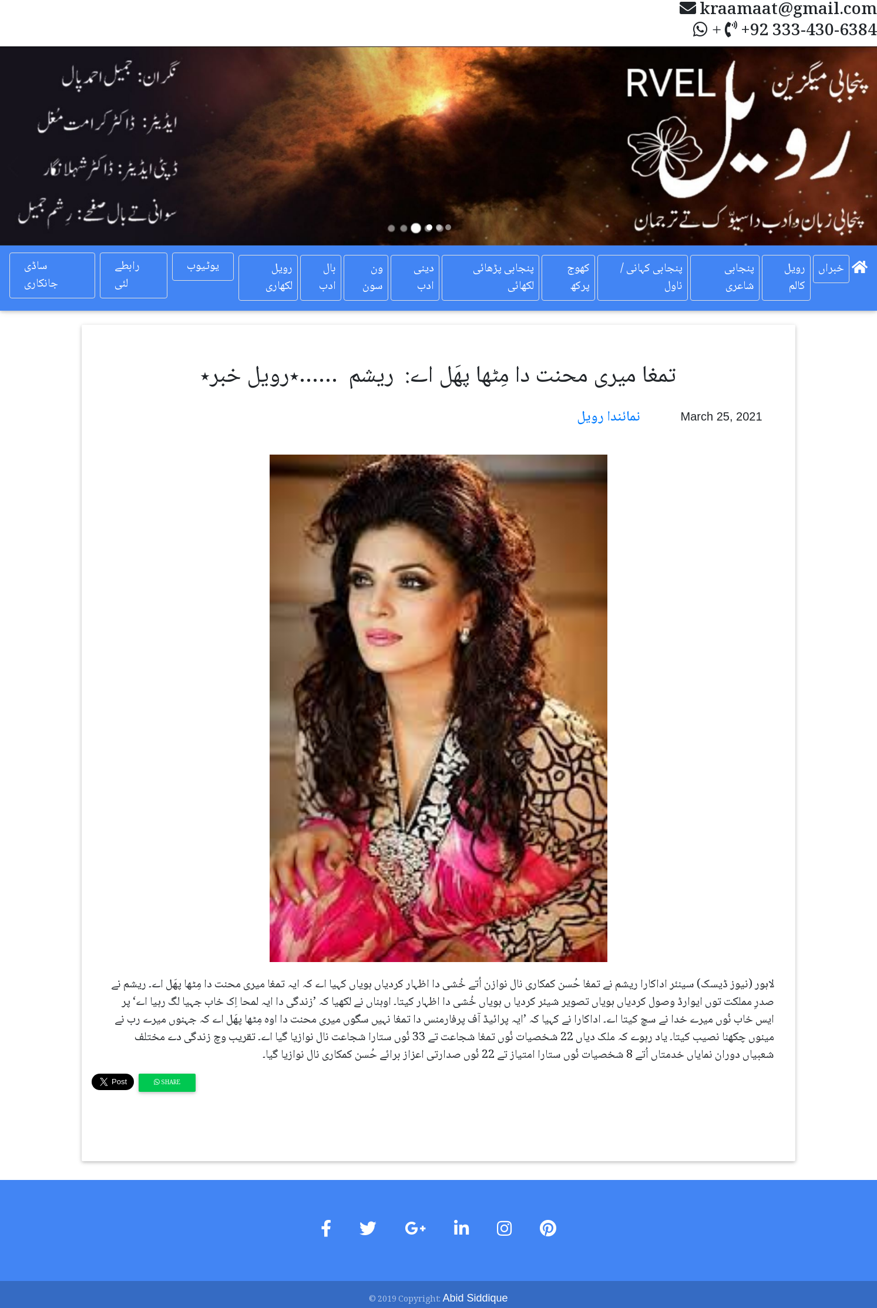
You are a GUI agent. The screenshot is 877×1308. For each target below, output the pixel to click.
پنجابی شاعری (739, 278)
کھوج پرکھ (578, 278)
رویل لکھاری (279, 278)
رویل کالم (794, 278)
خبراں (831, 269)
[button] (66, 146)
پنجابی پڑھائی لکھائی (503, 278)
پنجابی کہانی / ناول (651, 278)
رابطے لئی (127, 275)
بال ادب (327, 278)
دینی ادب (424, 278)
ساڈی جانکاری (41, 275)
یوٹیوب (203, 267)
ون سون (372, 278)
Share (167, 1083)
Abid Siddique (475, 1298)
